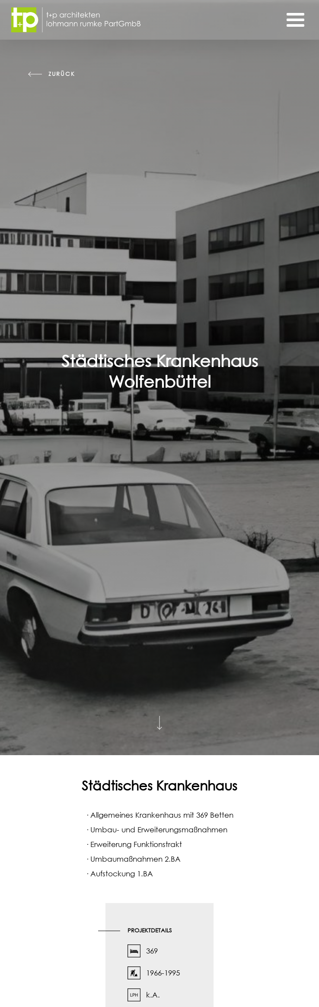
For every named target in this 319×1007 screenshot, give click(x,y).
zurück (61, 74)
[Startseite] (76, 19)
